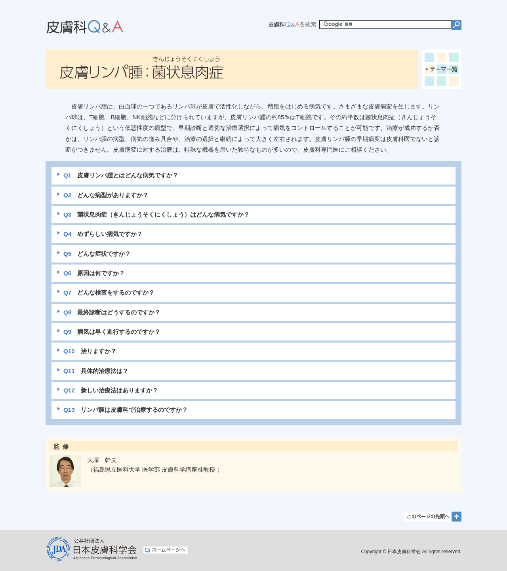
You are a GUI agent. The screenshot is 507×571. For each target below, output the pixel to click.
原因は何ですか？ (94, 273)
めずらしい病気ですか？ (103, 233)
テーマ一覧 (441, 69)
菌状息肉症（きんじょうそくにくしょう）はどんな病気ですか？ (156, 214)
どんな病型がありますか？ (106, 195)
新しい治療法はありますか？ (110, 390)
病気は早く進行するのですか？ (111, 331)
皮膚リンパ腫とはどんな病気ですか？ (120, 175)
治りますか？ (89, 351)
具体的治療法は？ (95, 370)
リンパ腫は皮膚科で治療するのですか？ (125, 409)
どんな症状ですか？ (97, 253)
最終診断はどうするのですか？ (111, 312)
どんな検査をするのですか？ (108, 292)
